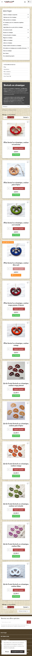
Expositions (6, 69)
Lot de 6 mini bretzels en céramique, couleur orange (16, 464)
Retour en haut (23, 611)
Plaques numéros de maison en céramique (12, 45)
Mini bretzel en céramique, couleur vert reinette (16, 224)
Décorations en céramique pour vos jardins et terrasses (15, 48)
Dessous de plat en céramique (9, 35)
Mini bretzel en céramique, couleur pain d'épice (16, 183)
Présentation (7, 74)
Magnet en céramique (7, 37)
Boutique (7, 11)
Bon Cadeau (6, 53)
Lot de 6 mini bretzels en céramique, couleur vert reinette (16, 505)
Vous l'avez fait (7, 76)
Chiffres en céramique (7, 40)
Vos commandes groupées (8, 56)
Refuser (7, 651)
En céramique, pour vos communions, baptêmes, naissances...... (13, 23)
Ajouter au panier (18, 148)
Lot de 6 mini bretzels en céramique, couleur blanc (16, 585)
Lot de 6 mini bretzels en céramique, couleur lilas (16, 545)
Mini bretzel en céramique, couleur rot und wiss (16, 143)
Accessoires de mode (7, 29)
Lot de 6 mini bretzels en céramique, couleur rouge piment (16, 384)
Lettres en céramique (7, 42)
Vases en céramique (7, 50)
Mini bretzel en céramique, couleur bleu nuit (16, 264)
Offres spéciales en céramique (9, 19)
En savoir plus (11, 648)
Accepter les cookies (17, 651)
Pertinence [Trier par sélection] (16, 106)
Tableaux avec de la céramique (9, 17)
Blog (5, 67)
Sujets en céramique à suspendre (10, 14)
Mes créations (7, 71)
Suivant (26, 117)
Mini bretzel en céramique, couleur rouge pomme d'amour (16, 304)
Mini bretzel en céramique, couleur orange (16, 344)
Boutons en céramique (8, 32)
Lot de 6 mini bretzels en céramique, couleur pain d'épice (16, 424)
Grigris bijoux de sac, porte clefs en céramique (13, 27)
